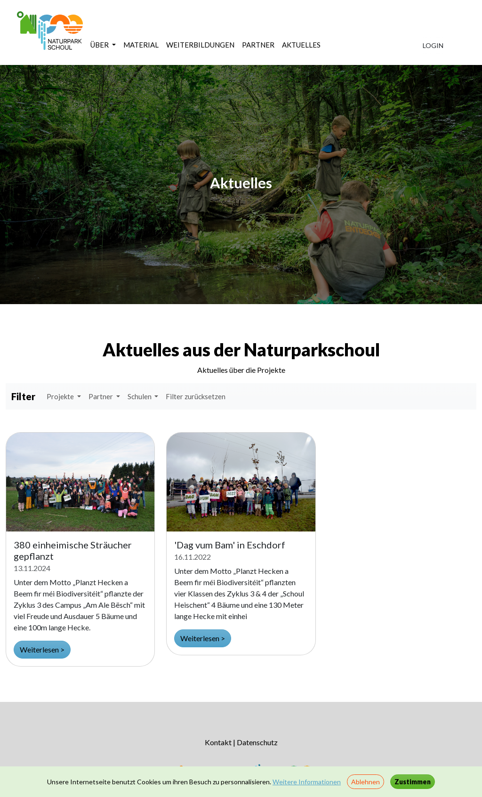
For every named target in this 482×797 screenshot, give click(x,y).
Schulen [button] (140, 396)
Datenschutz (257, 742)
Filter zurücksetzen (195, 396)
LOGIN (433, 45)
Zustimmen (412, 782)
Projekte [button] (61, 396)
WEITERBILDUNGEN (200, 44)
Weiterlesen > (42, 649)
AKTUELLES (301, 44)
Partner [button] (101, 396)
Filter (23, 396)
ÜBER (100, 44)
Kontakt (218, 742)
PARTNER (258, 44)
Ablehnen (365, 782)
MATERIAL (141, 44)
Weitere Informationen (307, 782)
